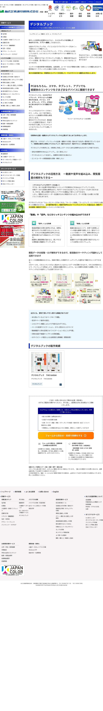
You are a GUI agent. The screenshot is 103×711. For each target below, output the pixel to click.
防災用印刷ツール (8, 74)
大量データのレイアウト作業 (11, 139)
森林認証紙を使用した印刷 (11, 88)
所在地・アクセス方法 (92, 507)
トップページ (51, 14)
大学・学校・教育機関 (9, 115)
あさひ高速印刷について (94, 496)
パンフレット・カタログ (10, 54)
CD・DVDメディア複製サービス (12, 160)
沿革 (87, 509)
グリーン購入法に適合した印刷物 (12, 85)
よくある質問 (75, 2)
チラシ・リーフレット (9, 51)
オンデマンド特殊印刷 (9, 100)
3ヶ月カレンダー (8, 172)
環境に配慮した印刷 (9, 82)
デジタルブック (7, 162)
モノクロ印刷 (7, 97)
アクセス (90, 2)
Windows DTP (7, 142)
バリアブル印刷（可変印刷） (11, 61)
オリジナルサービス (93, 514)
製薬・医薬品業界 (8, 124)
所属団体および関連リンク (94, 502)
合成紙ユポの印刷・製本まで (11, 77)
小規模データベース (8, 157)
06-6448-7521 (77, 445)
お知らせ (83, 2)
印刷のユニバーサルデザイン (11, 94)
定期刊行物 (6, 43)
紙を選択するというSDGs (10, 91)
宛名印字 (5, 67)
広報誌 (5, 37)
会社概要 (80, 14)
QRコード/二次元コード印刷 (11, 64)
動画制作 (5, 154)
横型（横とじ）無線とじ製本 (11, 106)
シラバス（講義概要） (9, 45)
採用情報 (88, 14)
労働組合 (5, 118)
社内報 (5, 34)
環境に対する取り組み (61, 2)
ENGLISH (98, 2)
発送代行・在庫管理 (9, 144)
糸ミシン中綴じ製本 (9, 181)
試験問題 (5, 129)
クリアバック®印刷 (8, 178)
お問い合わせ (44, 492)
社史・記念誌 (7, 48)
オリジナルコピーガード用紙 (11, 175)
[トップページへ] (24, 12)
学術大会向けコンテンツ (10, 121)
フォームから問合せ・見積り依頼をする (63, 435)
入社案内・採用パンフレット (11, 40)
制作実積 (18, 492)
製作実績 (71, 14)
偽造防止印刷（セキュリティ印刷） (13, 80)
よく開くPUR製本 (8, 103)
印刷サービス (62, 14)
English (56, 492)
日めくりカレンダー (9, 184)
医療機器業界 (7, 126)
